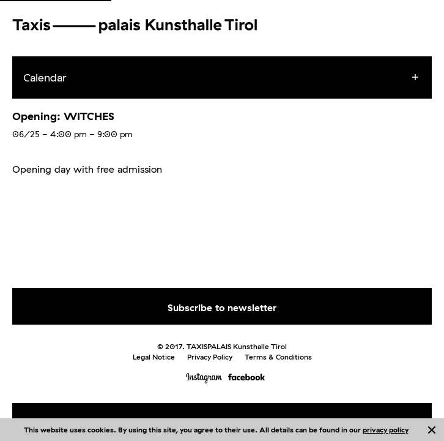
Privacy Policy (209, 356)
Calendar (45, 77)
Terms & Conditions (278, 356)
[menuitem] (233, 78)
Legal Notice (154, 356)
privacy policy (386, 429)
